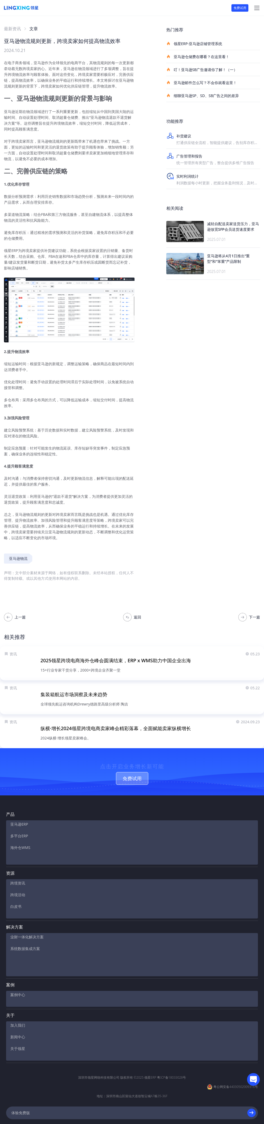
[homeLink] (21, 8)
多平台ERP (19, 840)
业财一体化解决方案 (27, 936)
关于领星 (17, 1032)
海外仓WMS (20, 851)
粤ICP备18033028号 (171, 1057)
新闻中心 (17, 1020)
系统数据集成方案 (25, 947)
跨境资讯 (17, 882)
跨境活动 (17, 893)
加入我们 (17, 1008)
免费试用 (240, 8)
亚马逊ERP (19, 828)
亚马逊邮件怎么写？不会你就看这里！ (201, 82)
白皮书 (15, 905)
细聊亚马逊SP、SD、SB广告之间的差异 (202, 95)
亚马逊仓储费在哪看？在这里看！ (197, 56)
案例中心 (17, 978)
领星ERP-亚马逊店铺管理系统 (194, 43)
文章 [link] (33, 29)
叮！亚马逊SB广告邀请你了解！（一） (201, 69)
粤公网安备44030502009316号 (235, 1066)
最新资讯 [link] (12, 29)
